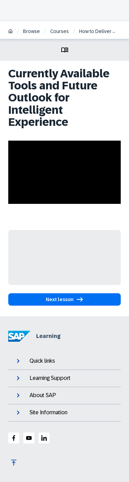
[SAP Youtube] (28, 437)
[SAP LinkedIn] (44, 437)
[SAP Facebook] (13, 437)
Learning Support (43, 378)
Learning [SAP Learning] (34, 336)
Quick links (35, 361)
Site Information (41, 412)
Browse (31, 31)
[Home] (10, 32)
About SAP (35, 395)
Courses (59, 31)
